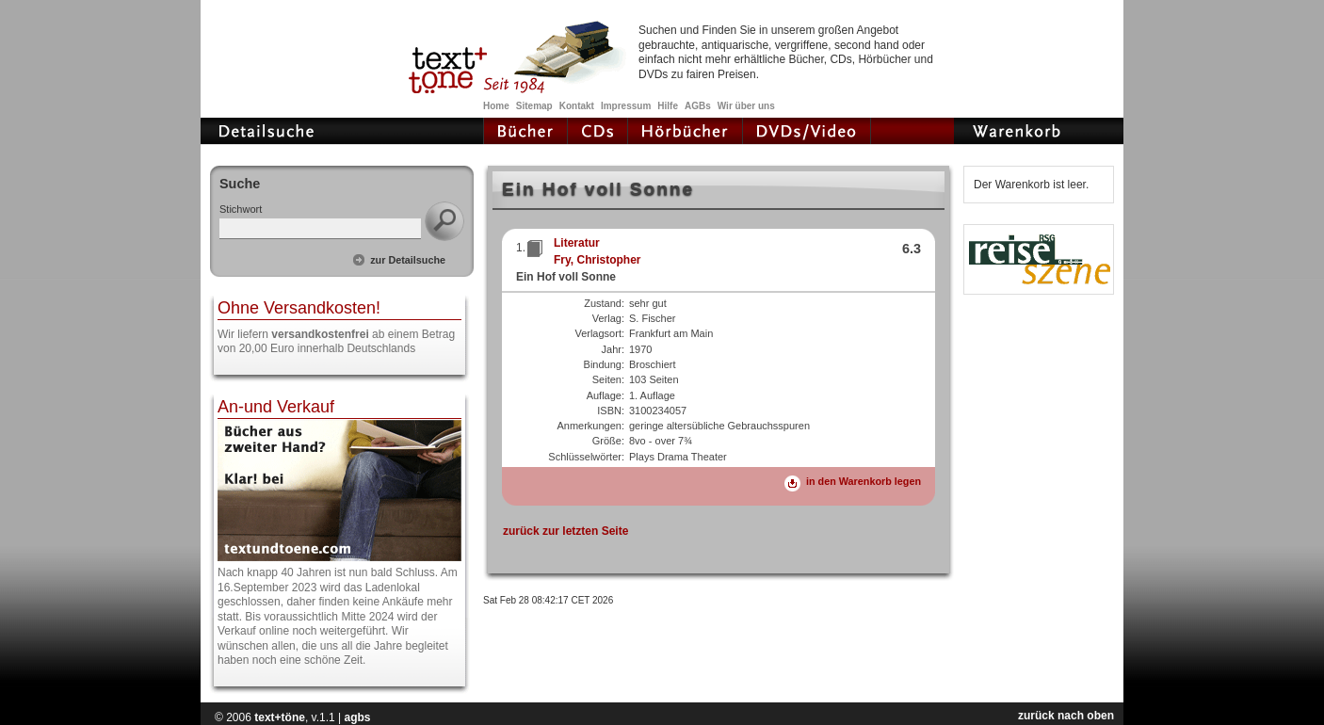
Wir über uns (746, 106)
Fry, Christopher (597, 259)
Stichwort (240, 209)
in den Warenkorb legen (863, 481)
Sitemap (534, 106)
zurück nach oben (1066, 715)
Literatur (577, 243)
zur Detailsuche (407, 260)
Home (496, 106)
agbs (357, 717)
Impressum (626, 106)
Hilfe (667, 106)
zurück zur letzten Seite (565, 531)
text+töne (279, 717)
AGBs (698, 106)
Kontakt (576, 106)
